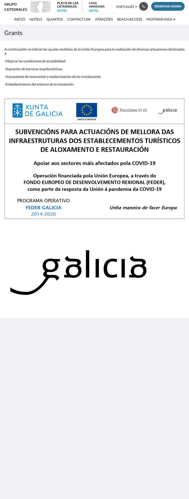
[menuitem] (19, 19)
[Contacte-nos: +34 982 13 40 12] (143, 6)
